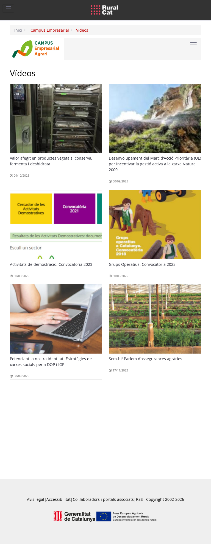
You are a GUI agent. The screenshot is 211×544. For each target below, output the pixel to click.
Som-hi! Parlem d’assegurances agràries (145, 358)
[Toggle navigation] (8, 8)
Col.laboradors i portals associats (103, 499)
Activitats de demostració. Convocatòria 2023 (51, 264)
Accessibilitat (58, 499)
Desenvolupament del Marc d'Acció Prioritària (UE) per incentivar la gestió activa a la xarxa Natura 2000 (155, 163)
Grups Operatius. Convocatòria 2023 (142, 264)
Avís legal (35, 499)
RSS (139, 499)
